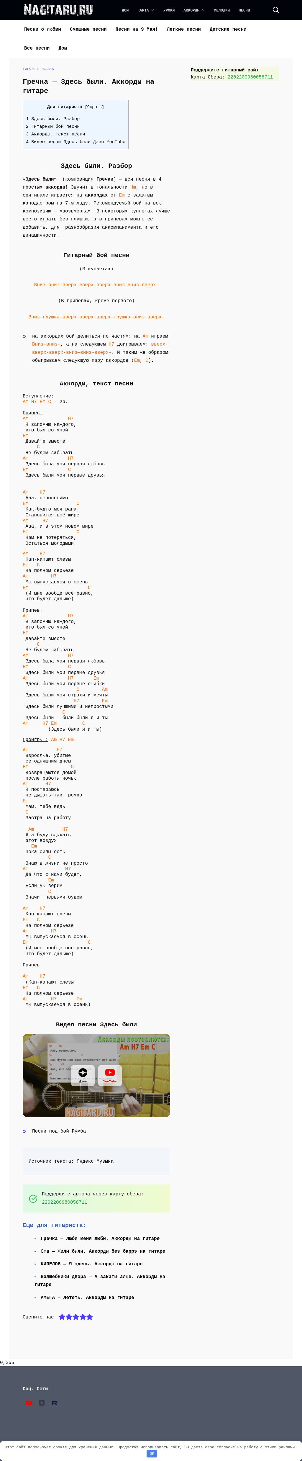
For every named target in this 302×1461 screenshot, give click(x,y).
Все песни (37, 48)
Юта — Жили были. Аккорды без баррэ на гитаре (103, 1251)
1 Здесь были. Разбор (53, 119)
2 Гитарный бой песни (53, 127)
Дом (125, 10)
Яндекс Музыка (95, 1161)
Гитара (29, 69)
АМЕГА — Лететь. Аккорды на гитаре (88, 1298)
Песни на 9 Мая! (137, 29)
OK (152, 1453)
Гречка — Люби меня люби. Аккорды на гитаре (100, 1239)
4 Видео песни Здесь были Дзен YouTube (75, 142)
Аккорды (191, 10)
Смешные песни (88, 29)
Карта (143, 10)
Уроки (169, 10)
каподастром (38, 203)
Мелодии (222, 10)
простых (44, 187)
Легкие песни (184, 29)
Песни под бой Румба (59, 1131)
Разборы (47, 69)
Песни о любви (42, 29)
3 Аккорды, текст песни (55, 134)
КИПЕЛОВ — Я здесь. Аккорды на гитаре (92, 1264)
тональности (112, 187)
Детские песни (228, 29)
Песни (244, 10)
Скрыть (94, 107)
